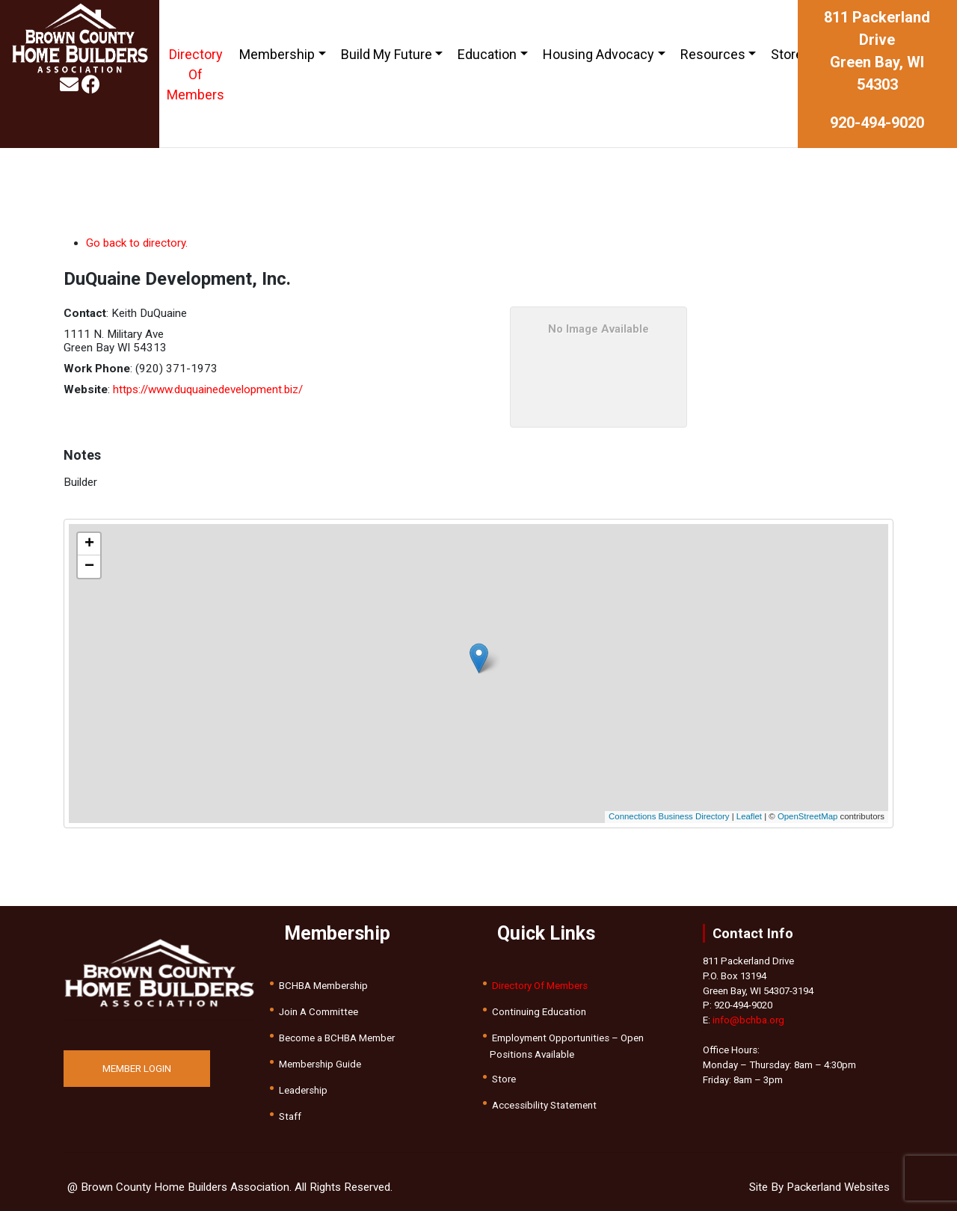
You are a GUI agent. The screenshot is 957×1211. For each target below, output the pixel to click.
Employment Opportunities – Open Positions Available (567, 1046)
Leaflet (749, 816)
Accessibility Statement (544, 1105)
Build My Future (386, 54)
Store (787, 54)
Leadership (303, 1090)
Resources (712, 54)
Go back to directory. (137, 243)
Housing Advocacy (598, 54)
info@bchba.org (748, 1020)
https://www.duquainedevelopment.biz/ (208, 389)
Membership (277, 54)
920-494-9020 (877, 123)
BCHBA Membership (323, 985)
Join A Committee (318, 1011)
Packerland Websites (838, 1187)
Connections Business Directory (669, 816)
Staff (290, 1116)
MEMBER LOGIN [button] (136, 1068)
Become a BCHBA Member (337, 1038)
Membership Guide (320, 1064)
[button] (479, 658)
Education (487, 54)
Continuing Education (539, 1011)
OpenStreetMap (807, 816)
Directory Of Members (195, 74)
